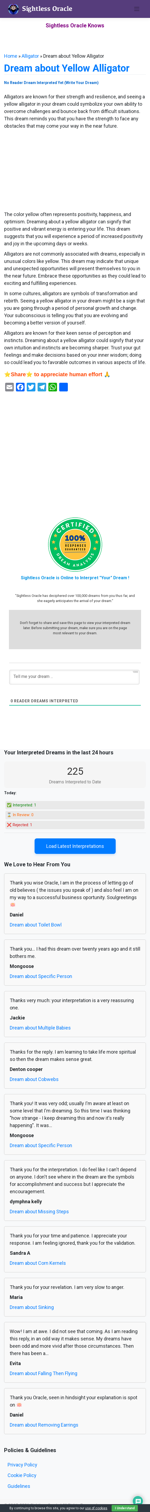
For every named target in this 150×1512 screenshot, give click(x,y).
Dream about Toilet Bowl (36, 925)
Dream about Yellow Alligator (66, 68)
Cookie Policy (22, 1475)
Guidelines (19, 1486)
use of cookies (96, 1508)
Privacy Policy (22, 1465)
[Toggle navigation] (136, 9)
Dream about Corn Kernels (38, 1263)
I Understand (125, 1508)
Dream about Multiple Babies (40, 1028)
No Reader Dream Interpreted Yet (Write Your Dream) (51, 83)
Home (10, 56)
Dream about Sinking (32, 1307)
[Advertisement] (75, 170)
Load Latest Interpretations (75, 846)
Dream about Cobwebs (34, 1079)
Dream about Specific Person (41, 976)
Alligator (30, 56)
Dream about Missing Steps (39, 1211)
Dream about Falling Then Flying (43, 1373)
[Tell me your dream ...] (74, 677)
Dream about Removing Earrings (44, 1425)
